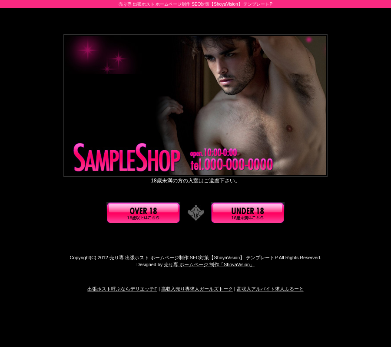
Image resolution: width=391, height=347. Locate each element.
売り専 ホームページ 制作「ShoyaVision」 (209, 264)
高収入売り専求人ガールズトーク (197, 288)
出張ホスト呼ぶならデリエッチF (122, 288)
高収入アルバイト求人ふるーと (270, 288)
